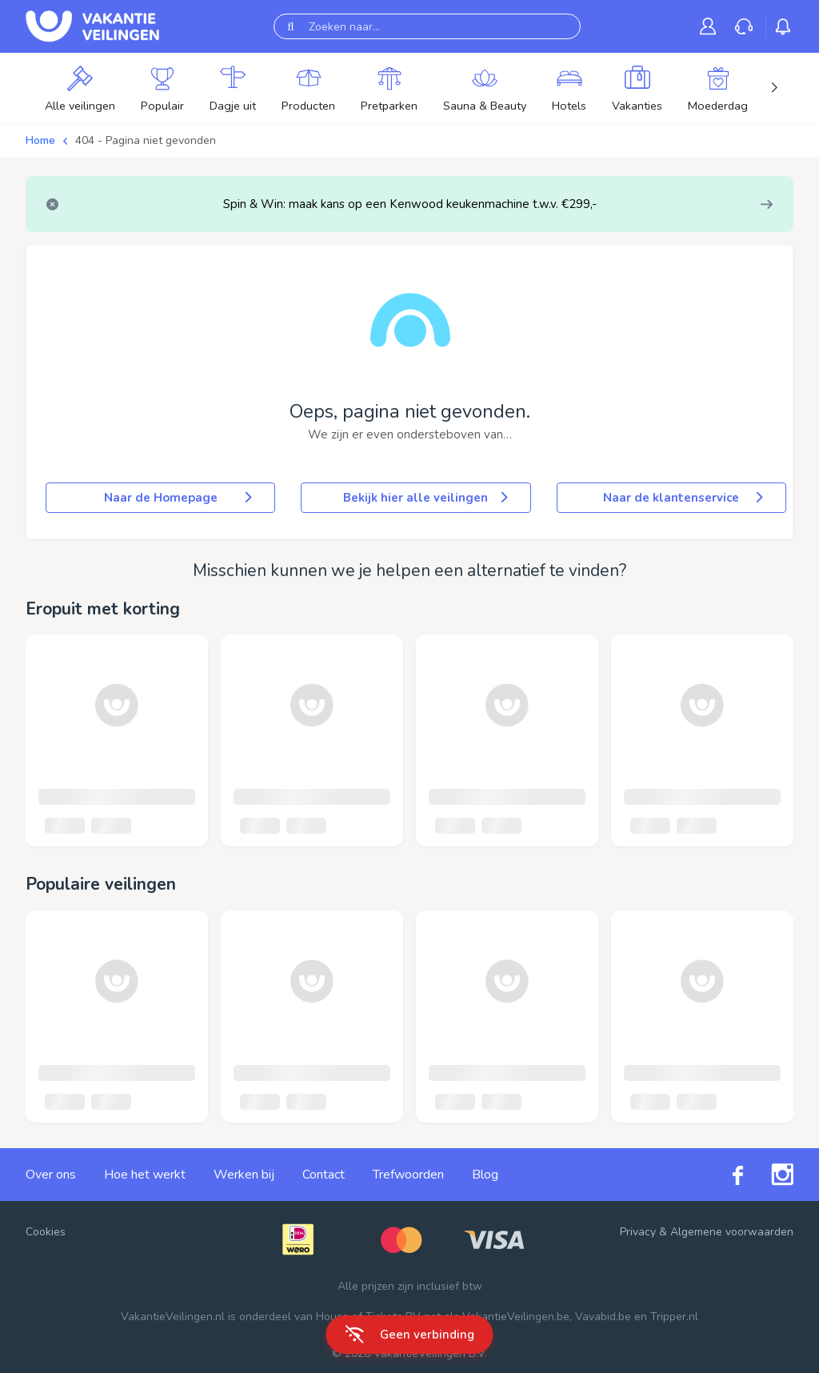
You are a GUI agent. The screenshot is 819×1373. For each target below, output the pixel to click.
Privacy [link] (638, 1231)
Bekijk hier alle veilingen (426, 498)
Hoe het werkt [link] (145, 1174)
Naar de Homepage (180, 498)
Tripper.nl (674, 1316)
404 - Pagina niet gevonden (145, 140)
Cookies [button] (46, 1231)
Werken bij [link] (244, 1174)
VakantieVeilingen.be (515, 1316)
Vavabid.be (603, 1316)
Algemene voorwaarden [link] (731, 1231)
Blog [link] (485, 1174)
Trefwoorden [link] (408, 1174)
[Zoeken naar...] (427, 26)
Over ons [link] (51, 1174)
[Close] (52, 204)
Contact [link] (323, 1174)
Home (40, 140)
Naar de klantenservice (684, 498)
